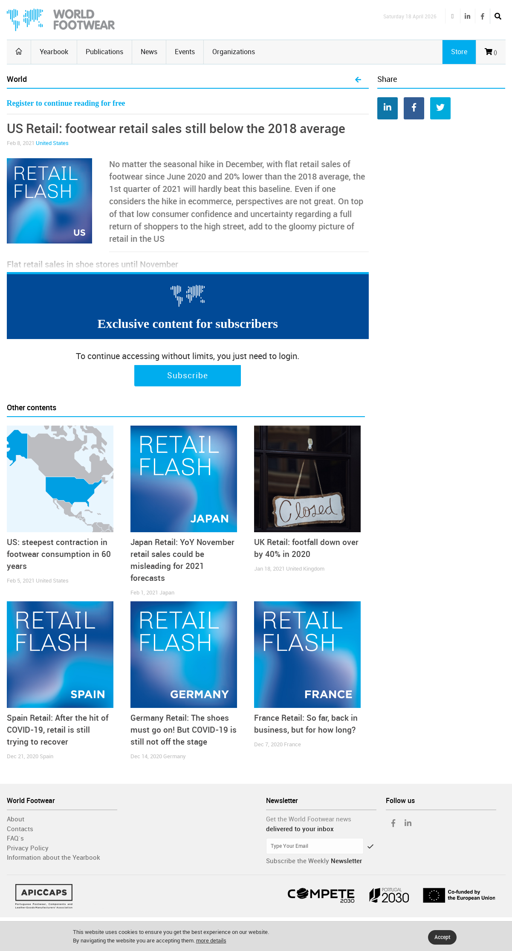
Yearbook (54, 52)
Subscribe (187, 375)
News (149, 52)
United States (52, 143)
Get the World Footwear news (308, 819)
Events (185, 52)
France (292, 744)
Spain (46, 756)
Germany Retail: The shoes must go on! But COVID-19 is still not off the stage (183, 730)
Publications (104, 52)
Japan (166, 592)
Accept (442, 937)
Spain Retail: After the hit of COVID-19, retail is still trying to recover (57, 730)
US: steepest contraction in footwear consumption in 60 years (59, 554)
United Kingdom (305, 568)
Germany (174, 756)
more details (211, 940)
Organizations (233, 52)
